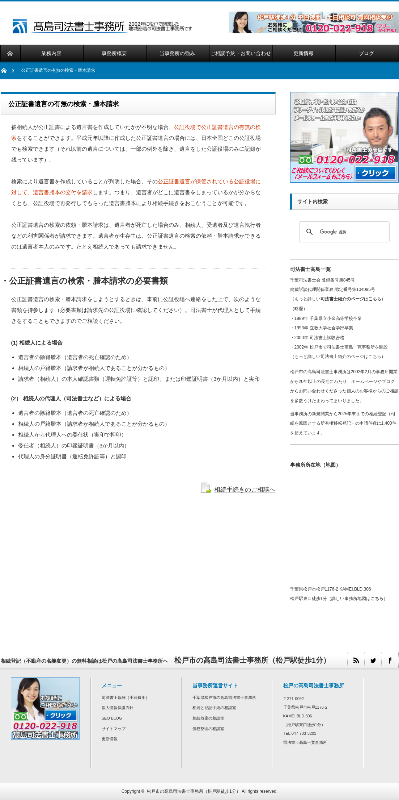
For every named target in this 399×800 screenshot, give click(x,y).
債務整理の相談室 (208, 728)
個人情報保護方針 (117, 707)
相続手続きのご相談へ (245, 489)
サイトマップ (114, 728)
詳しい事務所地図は (357, 598)
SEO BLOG (112, 718)
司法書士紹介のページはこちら (351, 298)
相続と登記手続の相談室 (214, 707)
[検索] (343, 232)
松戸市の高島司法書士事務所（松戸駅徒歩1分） (194, 791)
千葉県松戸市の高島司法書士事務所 (224, 697)
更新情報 (110, 739)
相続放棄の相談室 (208, 718)
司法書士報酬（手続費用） (125, 697)
